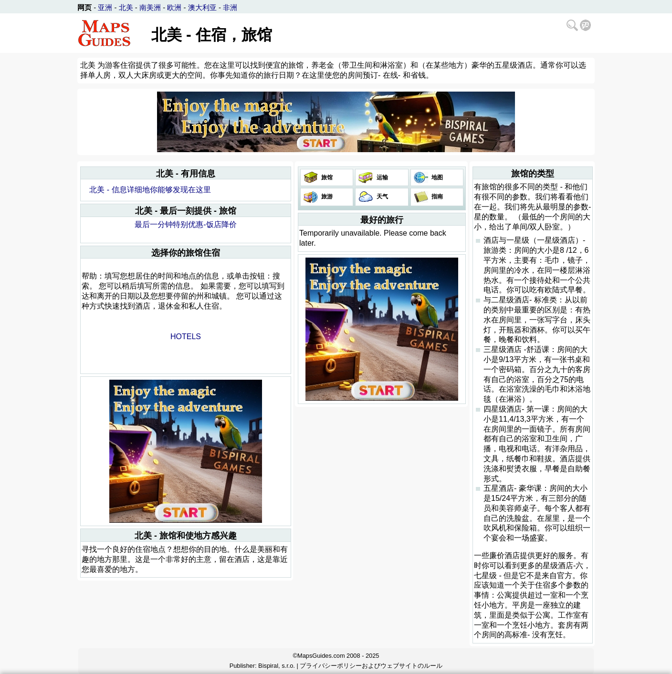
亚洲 (105, 7)
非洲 (230, 7)
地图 (436, 177)
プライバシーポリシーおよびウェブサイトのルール (371, 665)
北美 (126, 7)
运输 (381, 177)
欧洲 (174, 7)
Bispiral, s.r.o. (276, 665)
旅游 (326, 196)
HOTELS (185, 336)
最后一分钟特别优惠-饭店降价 (185, 224)
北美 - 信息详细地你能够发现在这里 (149, 190)
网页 (84, 7)
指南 (436, 196)
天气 (381, 196)
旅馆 (326, 177)
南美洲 (150, 7)
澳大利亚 (202, 7)
